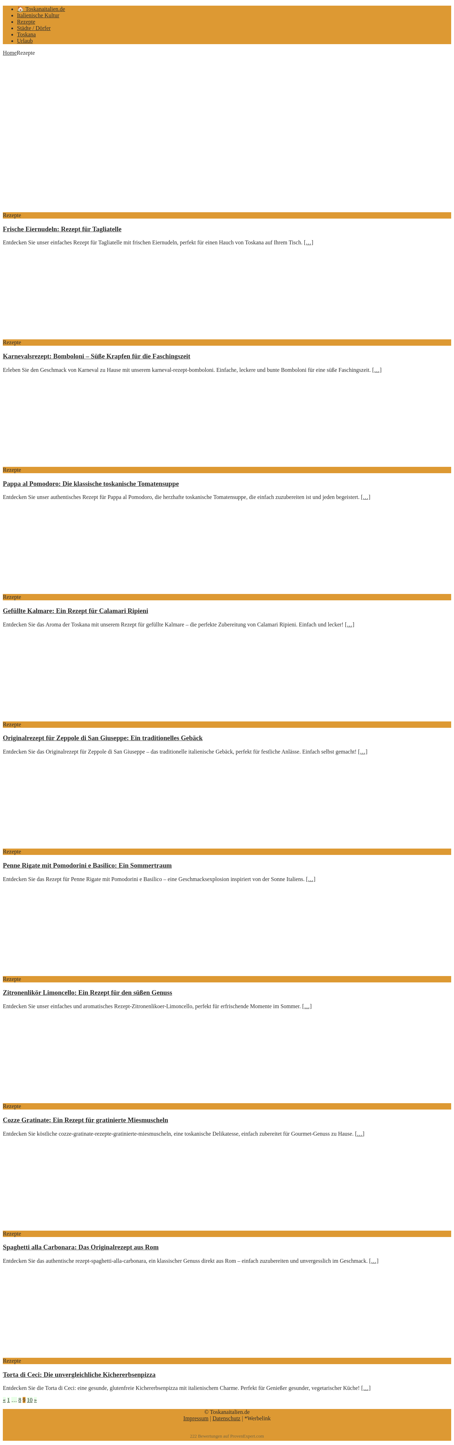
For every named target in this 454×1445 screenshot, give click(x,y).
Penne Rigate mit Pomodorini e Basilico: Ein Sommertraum (87, 865)
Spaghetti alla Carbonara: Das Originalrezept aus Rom (81, 1247)
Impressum (195, 1418)
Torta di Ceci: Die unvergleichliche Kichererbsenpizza (79, 1374)
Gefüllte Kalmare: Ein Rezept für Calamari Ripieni (75, 610)
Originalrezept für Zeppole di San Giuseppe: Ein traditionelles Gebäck (103, 738)
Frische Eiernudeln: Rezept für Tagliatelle (62, 229)
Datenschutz (226, 1418)
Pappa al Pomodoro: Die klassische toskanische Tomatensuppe (91, 483)
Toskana (26, 34)
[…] (309, 242)
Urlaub (25, 41)
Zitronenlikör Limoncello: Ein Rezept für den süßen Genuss (87, 992)
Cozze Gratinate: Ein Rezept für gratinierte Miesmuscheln (85, 1120)
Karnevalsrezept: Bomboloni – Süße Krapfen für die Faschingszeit (96, 356)
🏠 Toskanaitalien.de (41, 9)
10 (30, 1400)
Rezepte (26, 22)
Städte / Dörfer (34, 28)
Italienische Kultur (38, 15)
